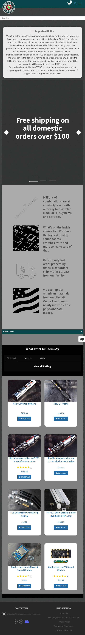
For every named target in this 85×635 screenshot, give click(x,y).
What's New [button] (8, 331)
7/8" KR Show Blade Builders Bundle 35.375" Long (61, 487)
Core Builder (63, 624)
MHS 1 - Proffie (60, 376)
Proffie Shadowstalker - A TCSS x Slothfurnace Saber (61, 432)
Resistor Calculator (63, 603)
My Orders (21, 619)
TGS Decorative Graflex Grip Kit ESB (24, 487)
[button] (6, 132)
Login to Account (21, 615)
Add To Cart (24, 500)
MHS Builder (63, 619)
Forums (63, 615)
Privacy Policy (64, 594)
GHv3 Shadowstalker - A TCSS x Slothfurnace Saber (24, 432)
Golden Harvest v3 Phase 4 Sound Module (24, 541)
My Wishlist (21, 624)
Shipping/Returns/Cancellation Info (64, 590)
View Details (24, 391)
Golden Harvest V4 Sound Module (61, 541)
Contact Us (21, 628)
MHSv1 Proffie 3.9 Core (24, 376)
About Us (64, 586)
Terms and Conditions (63, 598)
